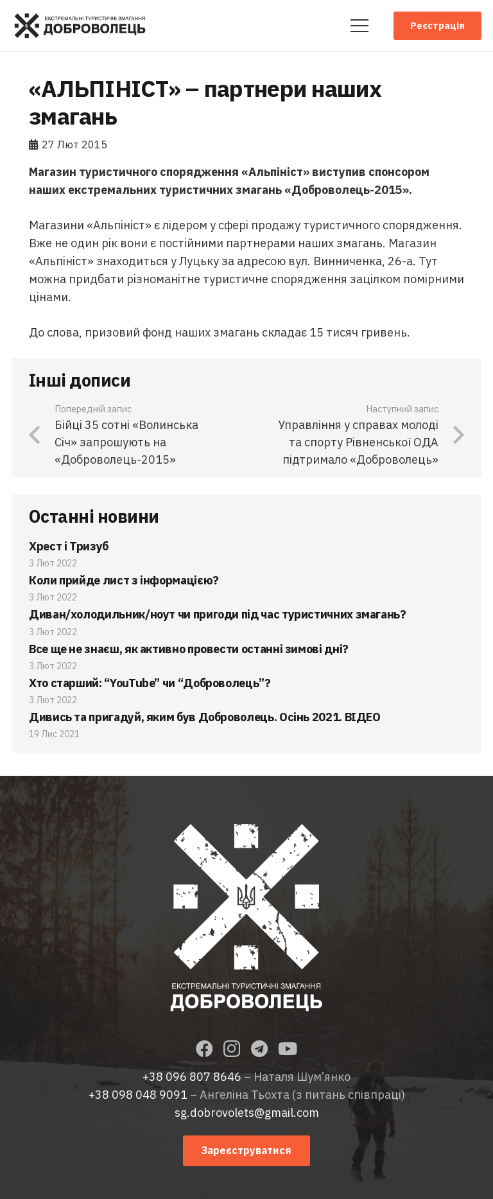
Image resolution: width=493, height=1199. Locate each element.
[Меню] (359, 26)
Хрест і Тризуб (68, 546)
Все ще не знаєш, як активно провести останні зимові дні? (189, 649)
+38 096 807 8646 (192, 1076)
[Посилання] (80, 26)
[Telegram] (259, 1048)
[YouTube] (287, 1048)
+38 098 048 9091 (138, 1094)
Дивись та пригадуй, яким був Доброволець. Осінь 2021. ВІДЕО (205, 717)
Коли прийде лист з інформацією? (124, 580)
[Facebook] (204, 1048)
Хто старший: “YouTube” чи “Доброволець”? (150, 683)
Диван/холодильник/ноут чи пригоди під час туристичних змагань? (217, 614)
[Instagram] (231, 1049)
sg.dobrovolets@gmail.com (247, 1112)
